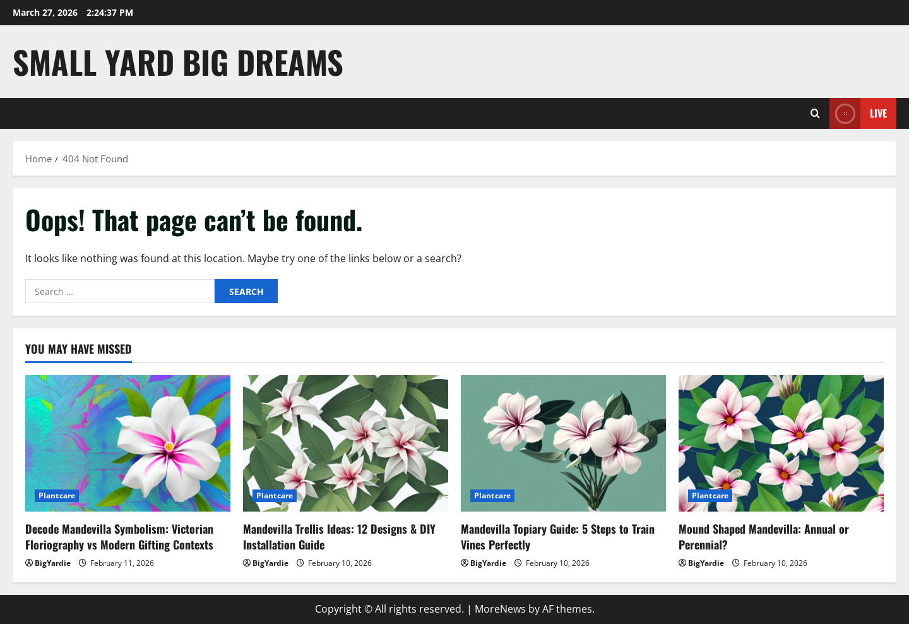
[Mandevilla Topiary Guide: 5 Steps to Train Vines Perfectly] (563, 443)
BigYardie (53, 563)
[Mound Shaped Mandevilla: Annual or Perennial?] (781, 443)
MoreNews (500, 609)
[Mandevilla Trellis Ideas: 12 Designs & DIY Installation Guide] (345, 443)
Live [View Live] (858, 113)
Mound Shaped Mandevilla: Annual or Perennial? (764, 536)
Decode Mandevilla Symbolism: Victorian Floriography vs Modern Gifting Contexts (119, 536)
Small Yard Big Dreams (178, 61)
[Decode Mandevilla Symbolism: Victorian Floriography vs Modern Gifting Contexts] (127, 443)
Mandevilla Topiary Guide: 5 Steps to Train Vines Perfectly (558, 536)
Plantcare (57, 495)
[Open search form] (815, 113)
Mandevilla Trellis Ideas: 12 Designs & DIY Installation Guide (339, 536)
